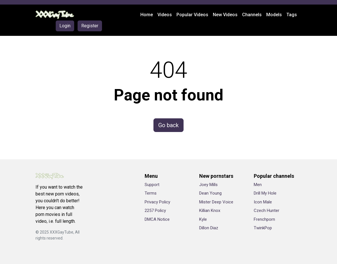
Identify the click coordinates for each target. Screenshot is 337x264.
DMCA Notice (157, 219)
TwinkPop (263, 227)
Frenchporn (264, 219)
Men (258, 184)
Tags (291, 14)
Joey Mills (208, 184)
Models (274, 14)
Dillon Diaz (208, 227)
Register (89, 25)
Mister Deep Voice (216, 202)
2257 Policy (155, 210)
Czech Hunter (266, 210)
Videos (164, 14)
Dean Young (210, 193)
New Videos (225, 14)
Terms (151, 193)
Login (64, 25)
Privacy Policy (157, 202)
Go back (168, 125)
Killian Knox (209, 210)
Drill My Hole (265, 193)
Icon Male (263, 202)
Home (146, 14)
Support (152, 184)
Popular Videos (192, 14)
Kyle (203, 219)
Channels (252, 14)
